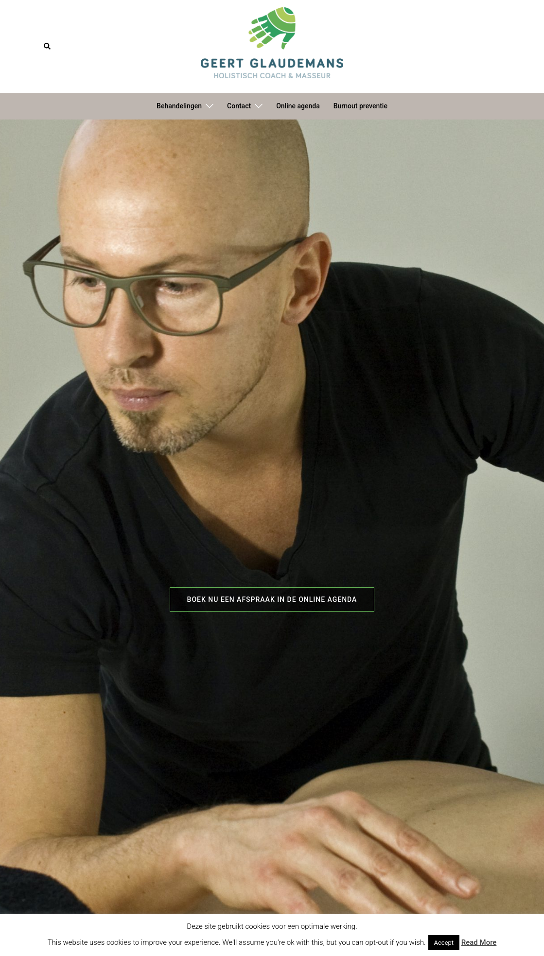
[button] (48, 47)
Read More (479, 942)
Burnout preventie (360, 106)
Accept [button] (444, 942)
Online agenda (298, 106)
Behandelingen (179, 106)
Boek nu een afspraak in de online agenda (272, 599)
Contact (239, 106)
